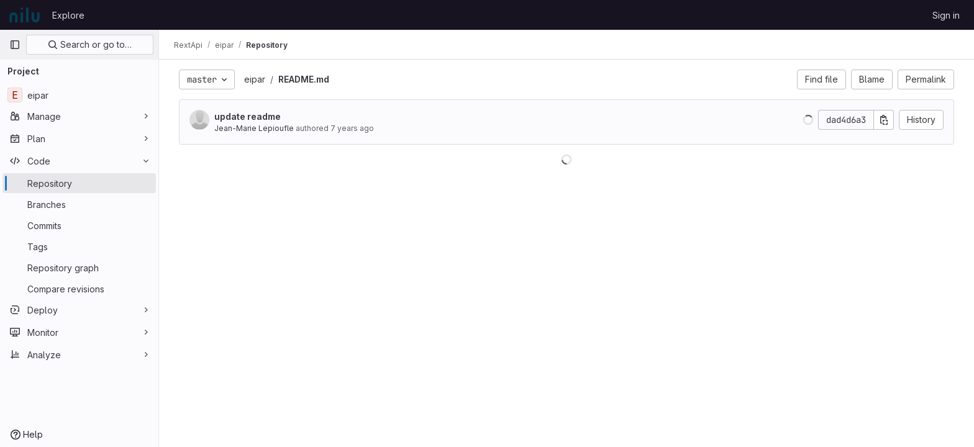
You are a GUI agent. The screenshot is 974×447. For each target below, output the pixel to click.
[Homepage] (24, 15)
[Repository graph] (79, 268)
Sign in (946, 15)
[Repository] (79, 183)
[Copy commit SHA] (884, 120)
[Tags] (79, 246)
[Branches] (79, 204)
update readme (247, 116)
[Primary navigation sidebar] (15, 45)
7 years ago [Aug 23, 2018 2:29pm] (352, 128)
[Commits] (79, 225)
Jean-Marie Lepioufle (254, 128)
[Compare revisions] (79, 289)
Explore (68, 15)
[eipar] (79, 95)
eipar (254, 79)
